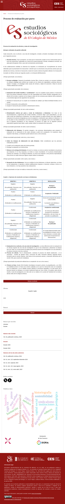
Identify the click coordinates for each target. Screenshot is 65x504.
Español (30, 291)
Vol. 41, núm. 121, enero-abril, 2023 (12, 369)
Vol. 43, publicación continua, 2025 (12, 337)
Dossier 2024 (6, 348)
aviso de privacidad (36, 493)
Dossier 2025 (6, 345)
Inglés (35, 291)
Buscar (32, 312)
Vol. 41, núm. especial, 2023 (10, 362)
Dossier (5, 326)
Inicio (4, 13)
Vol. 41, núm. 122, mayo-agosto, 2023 (13, 366)
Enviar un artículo (32, 281)
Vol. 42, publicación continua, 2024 (12, 356)
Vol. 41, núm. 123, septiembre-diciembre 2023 (15, 359)
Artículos (5, 324)
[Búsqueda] (32, 310)
